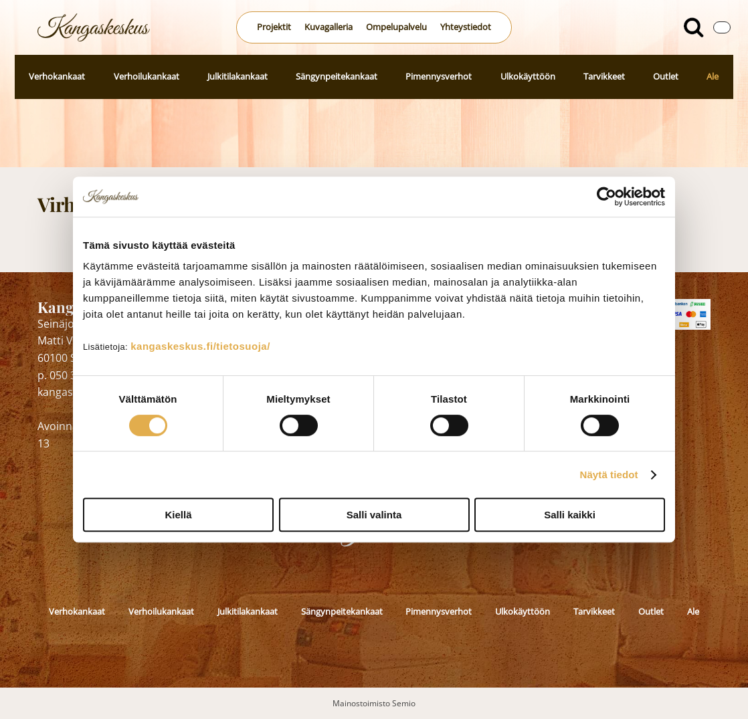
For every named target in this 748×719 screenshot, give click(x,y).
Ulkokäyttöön (527, 76)
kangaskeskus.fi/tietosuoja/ (200, 346)
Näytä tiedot (609, 474)
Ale (713, 76)
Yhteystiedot (465, 27)
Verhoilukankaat (146, 76)
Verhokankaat (57, 76)
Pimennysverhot (438, 76)
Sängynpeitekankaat (336, 76)
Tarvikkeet (604, 76)
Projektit (274, 27)
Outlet (665, 76)
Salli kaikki (569, 514)
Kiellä (178, 514)
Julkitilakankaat (237, 76)
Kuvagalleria (328, 27)
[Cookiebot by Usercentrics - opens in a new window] (606, 197)
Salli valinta (374, 514)
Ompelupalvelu (396, 27)
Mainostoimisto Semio (374, 703)
